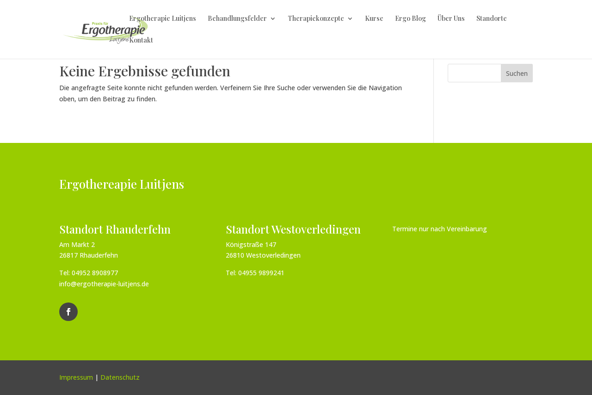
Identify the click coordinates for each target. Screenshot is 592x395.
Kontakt (141, 40)
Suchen (517, 73)
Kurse (374, 19)
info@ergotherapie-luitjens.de (104, 283)
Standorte (491, 19)
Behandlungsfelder (237, 19)
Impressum (76, 377)
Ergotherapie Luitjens (162, 19)
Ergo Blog (410, 19)
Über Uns (451, 19)
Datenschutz (120, 377)
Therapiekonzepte (316, 19)
